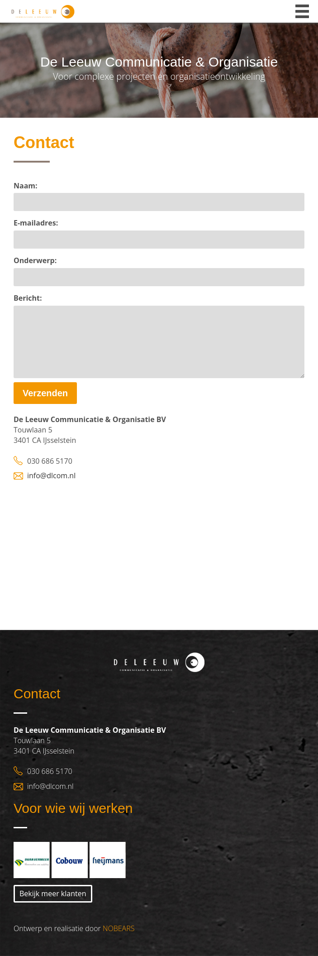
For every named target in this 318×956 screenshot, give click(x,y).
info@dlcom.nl (51, 475)
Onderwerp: (35, 260)
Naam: (26, 186)
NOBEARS (118, 928)
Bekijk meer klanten (52, 893)
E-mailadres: (36, 223)
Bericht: (28, 298)
